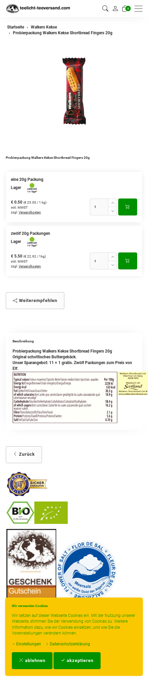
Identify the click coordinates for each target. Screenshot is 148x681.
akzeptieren (77, 660)
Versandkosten (30, 212)
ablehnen (32, 660)
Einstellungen (26, 644)
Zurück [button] (24, 454)
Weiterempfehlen (35, 300)
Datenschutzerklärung (67, 644)
